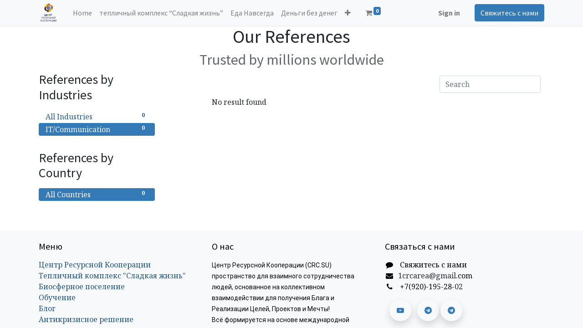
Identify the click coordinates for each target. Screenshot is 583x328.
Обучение (57, 297)
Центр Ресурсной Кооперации (95, 265)
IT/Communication (97, 129)
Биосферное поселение (82, 287)
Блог (47, 308)
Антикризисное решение (86, 319)
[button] (347, 13)
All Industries (97, 116)
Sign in (449, 12)
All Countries (97, 194)
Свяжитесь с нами (509, 12)
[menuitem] (82, 13)
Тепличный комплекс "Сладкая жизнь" (112, 276)
